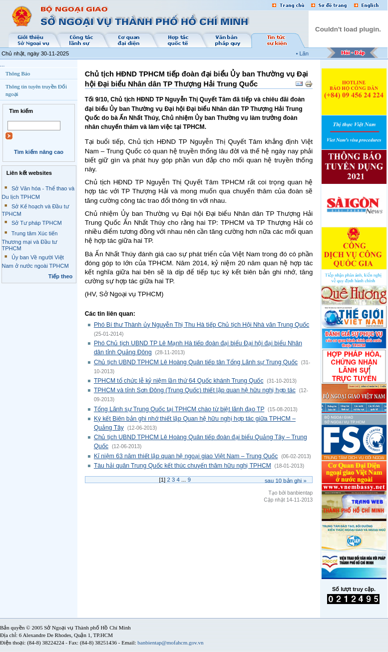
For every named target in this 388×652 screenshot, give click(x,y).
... (2, 64)
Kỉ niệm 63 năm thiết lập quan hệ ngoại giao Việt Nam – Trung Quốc (186, 456)
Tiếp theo (60, 276)
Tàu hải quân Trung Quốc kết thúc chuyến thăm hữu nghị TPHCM (182, 465)
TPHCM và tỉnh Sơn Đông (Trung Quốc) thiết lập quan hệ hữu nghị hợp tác (195, 390)
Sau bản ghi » (286, 481)
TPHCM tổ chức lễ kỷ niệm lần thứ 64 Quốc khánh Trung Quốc (179, 380)
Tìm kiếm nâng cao (38, 152)
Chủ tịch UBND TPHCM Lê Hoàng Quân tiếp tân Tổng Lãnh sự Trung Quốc (196, 362)
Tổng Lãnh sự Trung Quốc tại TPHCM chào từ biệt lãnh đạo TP (179, 409)
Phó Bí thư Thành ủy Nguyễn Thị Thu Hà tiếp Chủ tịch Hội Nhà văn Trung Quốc (201, 324)
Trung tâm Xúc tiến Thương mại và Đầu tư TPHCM (30, 240)
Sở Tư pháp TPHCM (36, 223)
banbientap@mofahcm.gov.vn (170, 643)
